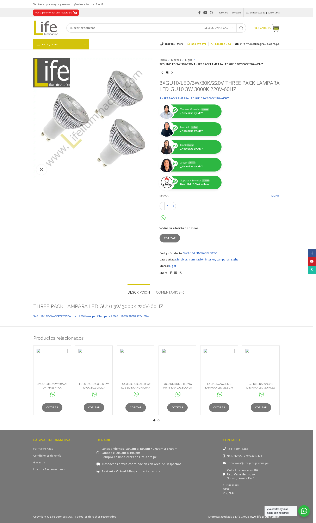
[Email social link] (175, 273)
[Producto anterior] (162, 73)
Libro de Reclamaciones (49, 469)
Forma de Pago (43, 448)
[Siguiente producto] (171, 73)
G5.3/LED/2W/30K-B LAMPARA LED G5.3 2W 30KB (219, 387)
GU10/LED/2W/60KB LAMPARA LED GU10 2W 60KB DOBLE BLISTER (260, 387)
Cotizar (170, 238)
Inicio (163, 60)
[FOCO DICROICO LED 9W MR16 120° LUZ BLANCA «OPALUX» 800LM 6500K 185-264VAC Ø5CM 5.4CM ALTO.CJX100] (177, 364)
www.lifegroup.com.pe (265, 516)
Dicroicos (181, 259)
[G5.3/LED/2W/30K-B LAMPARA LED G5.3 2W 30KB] (219, 364)
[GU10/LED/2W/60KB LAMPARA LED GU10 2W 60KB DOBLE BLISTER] (260, 364)
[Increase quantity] (173, 206)
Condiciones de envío (47, 455)
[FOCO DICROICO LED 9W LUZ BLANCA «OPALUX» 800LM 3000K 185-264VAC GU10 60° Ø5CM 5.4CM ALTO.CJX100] (135, 364)
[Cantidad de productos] (168, 206)
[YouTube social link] (205, 13)
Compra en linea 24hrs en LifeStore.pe (129, 457)
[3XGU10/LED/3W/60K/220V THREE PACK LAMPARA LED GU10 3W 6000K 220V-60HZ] (52, 364)
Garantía (39, 462)
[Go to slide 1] (154, 420)
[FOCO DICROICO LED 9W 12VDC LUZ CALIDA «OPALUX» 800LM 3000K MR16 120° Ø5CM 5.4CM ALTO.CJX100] (93, 364)
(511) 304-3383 (238, 449)
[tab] (139, 290)
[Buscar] (156, 28)
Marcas (176, 60)
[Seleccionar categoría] (219, 28)
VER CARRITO (267, 28)
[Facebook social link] (199, 13)
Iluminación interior (202, 259)
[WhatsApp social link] (211, 13)
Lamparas (223, 259)
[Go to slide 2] (158, 420)
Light (188, 60)
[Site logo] (45, 27)
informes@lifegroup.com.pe (248, 463)
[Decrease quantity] (162, 206)
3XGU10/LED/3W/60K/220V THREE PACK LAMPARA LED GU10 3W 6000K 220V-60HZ (52, 389)
